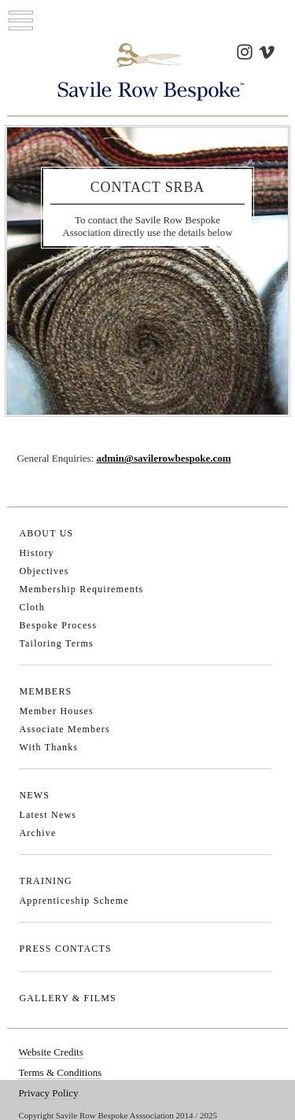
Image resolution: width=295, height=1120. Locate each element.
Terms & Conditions (59, 1072)
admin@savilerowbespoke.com (163, 458)
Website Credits (50, 1052)
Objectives (43, 571)
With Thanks (48, 747)
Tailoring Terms (56, 643)
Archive (37, 832)
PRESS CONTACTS (65, 948)
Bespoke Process (58, 625)
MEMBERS (45, 691)
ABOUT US (46, 533)
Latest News (47, 814)
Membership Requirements (81, 589)
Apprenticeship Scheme (74, 900)
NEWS (34, 795)
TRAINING (45, 880)
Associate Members (64, 729)
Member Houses (56, 711)
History (36, 552)
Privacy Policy (48, 1093)
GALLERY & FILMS (67, 998)
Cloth (32, 607)
